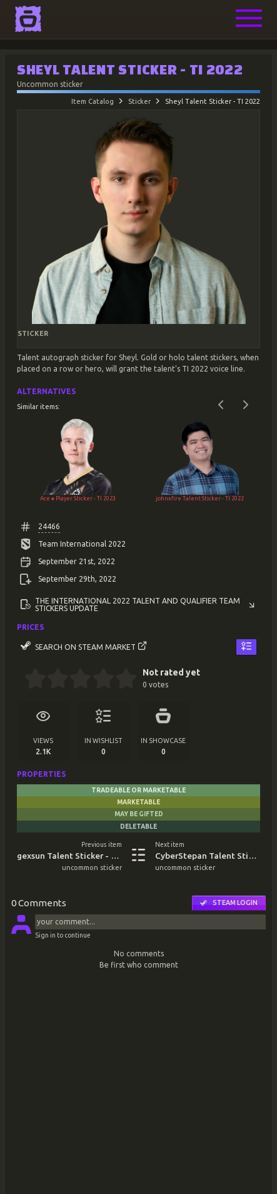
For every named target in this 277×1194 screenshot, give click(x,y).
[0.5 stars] (30, 680)
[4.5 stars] (120, 680)
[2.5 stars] (75, 680)
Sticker (139, 101)
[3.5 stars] (98, 680)
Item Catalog (92, 101)
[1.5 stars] (53, 680)
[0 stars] (20, 680)
